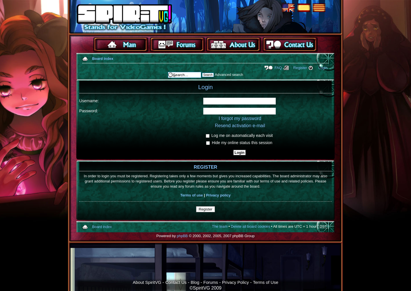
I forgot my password (240, 118)
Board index (102, 58)
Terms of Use (265, 282)
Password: (88, 111)
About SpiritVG (147, 282)
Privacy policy (218, 195)
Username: (89, 101)
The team (220, 226)
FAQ (278, 68)
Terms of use (191, 195)
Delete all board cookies (250, 226)
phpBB (182, 236)
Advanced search (229, 74)
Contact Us (176, 282)
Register (300, 68)
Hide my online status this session (239, 142)
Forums (210, 282)
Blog (195, 282)
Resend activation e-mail (240, 125)
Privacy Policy (235, 282)
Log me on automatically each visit (239, 135)
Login (323, 68)
